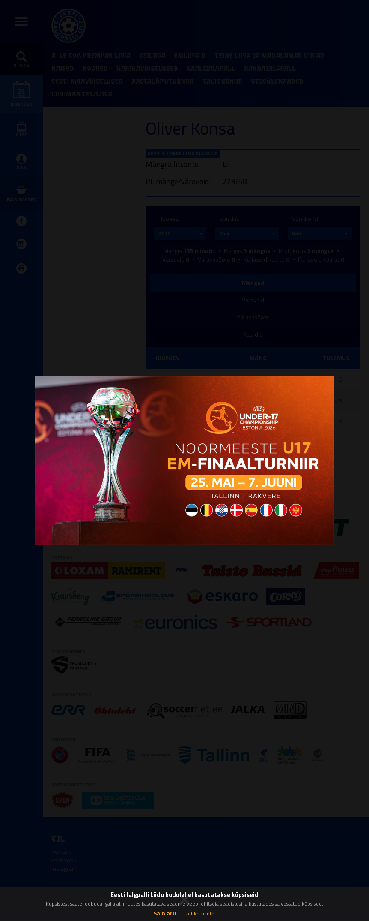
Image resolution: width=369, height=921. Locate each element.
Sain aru (164, 913)
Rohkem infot (200, 913)
